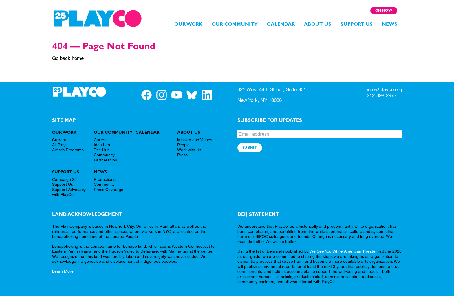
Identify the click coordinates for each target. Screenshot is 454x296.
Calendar (281, 24)
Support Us (356, 24)
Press (182, 154)
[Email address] (319, 134)
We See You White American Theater (343, 251)
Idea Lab (102, 144)
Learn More (63, 271)
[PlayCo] (97, 18)
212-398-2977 (381, 95)
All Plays (59, 144)
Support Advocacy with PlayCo (69, 192)
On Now (383, 10)
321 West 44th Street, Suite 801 (271, 89)
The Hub (102, 150)
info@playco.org (384, 89)
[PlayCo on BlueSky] (194, 95)
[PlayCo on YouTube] (178, 95)
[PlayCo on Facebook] (148, 95)
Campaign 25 (64, 179)
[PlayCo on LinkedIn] (209, 95)
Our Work (188, 24)
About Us (317, 24)
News (389, 24)
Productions (105, 179)
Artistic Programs (68, 150)
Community (104, 184)
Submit (249, 148)
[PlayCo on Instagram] (163, 95)
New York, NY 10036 (259, 100)
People (183, 144)
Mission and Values (194, 139)
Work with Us (189, 150)
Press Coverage (108, 189)
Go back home (68, 58)
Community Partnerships (105, 157)
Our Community (235, 24)
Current (59, 139)
